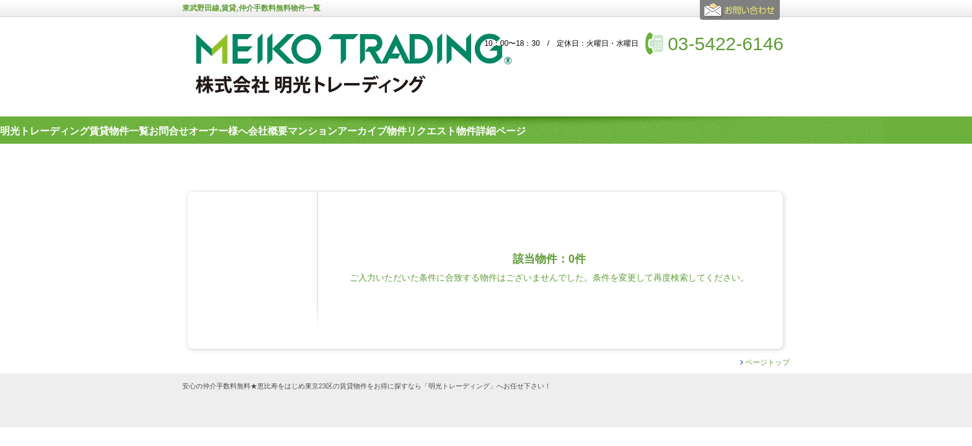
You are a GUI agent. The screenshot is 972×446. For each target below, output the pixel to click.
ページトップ (767, 362)
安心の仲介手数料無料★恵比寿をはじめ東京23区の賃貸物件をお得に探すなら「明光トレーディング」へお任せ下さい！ (366, 386)
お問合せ (742, 15)
